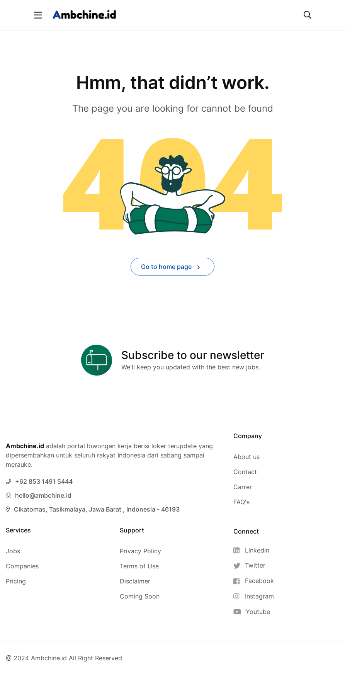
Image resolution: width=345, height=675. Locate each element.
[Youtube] (253, 611)
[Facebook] (253, 580)
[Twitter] (253, 565)
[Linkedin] (253, 550)
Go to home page (170, 266)
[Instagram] (253, 596)
